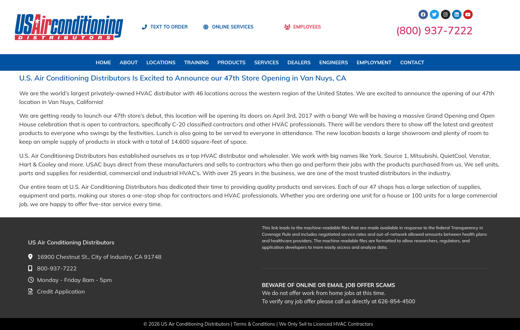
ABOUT (129, 62)
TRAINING (196, 62)
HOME (103, 62)
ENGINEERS (333, 62)
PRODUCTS (231, 62)
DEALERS (299, 62)
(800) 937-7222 (434, 30)
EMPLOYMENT (374, 62)
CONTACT (412, 62)
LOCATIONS (161, 62)
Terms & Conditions (255, 324)
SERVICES (266, 62)
